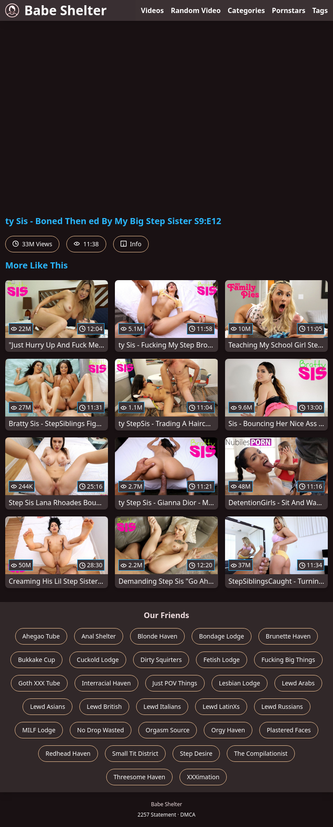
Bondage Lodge (221, 636)
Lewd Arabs (298, 683)
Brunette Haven (288, 636)
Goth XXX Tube (39, 683)
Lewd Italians (162, 706)
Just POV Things (175, 683)
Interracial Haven (106, 683)
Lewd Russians (282, 706)
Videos (152, 10)
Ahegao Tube (41, 636)
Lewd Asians (47, 706)
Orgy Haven (228, 730)
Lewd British (104, 706)
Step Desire (196, 753)
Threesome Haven (139, 777)
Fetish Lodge (221, 659)
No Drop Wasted (100, 730)
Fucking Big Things (288, 659)
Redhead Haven (68, 753)
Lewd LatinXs (221, 706)
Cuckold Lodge (98, 659)
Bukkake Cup (36, 659)
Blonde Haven (157, 636)
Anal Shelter (99, 636)
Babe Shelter (56, 10)
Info (131, 244)
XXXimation (203, 777)
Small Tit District (135, 753)
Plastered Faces (289, 730)
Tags (320, 10)
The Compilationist (260, 753)
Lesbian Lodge (239, 683)
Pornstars (288, 10)
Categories (246, 10)
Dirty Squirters (161, 659)
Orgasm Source (167, 730)
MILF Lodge (39, 730)
